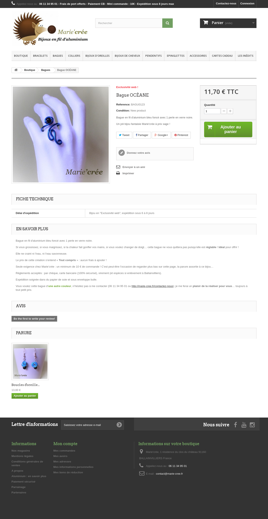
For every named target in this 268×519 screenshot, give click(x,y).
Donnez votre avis (138, 152)
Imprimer (128, 173)
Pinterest (181, 135)
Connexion (247, 3)
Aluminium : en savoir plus (29, 476)
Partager (142, 135)
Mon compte (65, 444)
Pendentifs (153, 56)
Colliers (74, 56)
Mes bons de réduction (68, 472)
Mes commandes (64, 450)
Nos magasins (21, 450)
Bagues (58, 56)
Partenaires (19, 492)
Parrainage (19, 487)
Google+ (161, 135)
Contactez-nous (226, 3)
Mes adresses (62, 461)
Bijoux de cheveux (127, 56)
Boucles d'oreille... (26, 385)
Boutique (21, 56)
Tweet (124, 135)
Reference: (123, 104)
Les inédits (245, 56)
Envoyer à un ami (133, 167)
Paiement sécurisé (23, 481)
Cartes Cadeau (222, 56)
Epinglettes (175, 56)
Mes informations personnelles (73, 467)
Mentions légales (23, 456)
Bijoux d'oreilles (97, 56)
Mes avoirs (60, 456)
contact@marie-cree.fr (169, 473)
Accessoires (198, 56)
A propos (17, 470)
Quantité (209, 104)
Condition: (123, 110)
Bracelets (40, 56)
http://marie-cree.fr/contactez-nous (152, 286)
